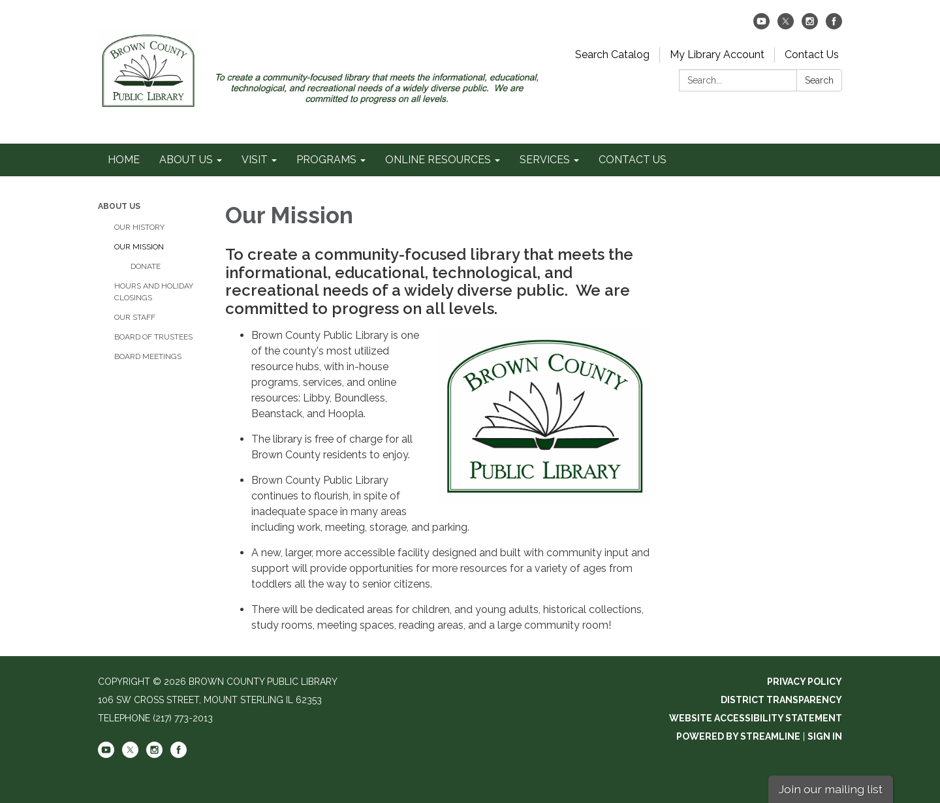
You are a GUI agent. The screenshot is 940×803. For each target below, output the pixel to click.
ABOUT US (119, 206)
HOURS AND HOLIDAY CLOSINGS (153, 291)
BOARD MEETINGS (147, 356)
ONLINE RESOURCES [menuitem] (438, 159)
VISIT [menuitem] (255, 159)
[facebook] (834, 26)
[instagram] (810, 26)
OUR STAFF (134, 317)
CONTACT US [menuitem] (632, 159)
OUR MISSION (139, 246)
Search (819, 80)
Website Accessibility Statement (755, 718)
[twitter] (785, 26)
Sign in (824, 736)
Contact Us (812, 54)
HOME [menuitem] (124, 159)
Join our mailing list (831, 789)
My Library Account (717, 54)
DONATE (146, 266)
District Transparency (781, 700)
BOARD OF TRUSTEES (153, 336)
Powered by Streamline (738, 736)
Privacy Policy (804, 681)
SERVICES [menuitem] (545, 159)
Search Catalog (612, 54)
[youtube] (761, 26)
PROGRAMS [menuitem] (326, 159)
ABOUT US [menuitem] (186, 159)
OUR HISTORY (139, 227)
